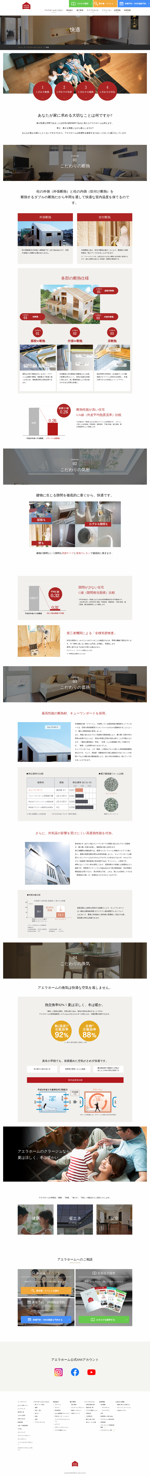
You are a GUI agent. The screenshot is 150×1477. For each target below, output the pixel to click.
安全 (114, 1220)
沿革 (102, 1413)
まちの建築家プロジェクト (62, 1413)
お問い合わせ (21, 1419)
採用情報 (127, 11)
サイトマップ (21, 1432)
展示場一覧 (21, 1412)
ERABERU (58, 1410)
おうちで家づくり (23, 1405)
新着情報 (20, 1422)
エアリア (57, 1424)
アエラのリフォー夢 (108, 1430)
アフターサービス (40, 1422)
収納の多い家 (89, 1407)
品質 (36, 1419)
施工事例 (80, 11)
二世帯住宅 (89, 1416)
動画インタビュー (76, 1410)
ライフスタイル (92, 11)
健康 (36, 1220)
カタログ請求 (82, 4)
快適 (36, 1416)
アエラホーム (105, 1407)
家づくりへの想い (40, 1404)
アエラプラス (105, 1410)
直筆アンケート (75, 1413)
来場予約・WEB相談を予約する (48, 1320)
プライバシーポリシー (24, 1435)
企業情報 (117, 11)
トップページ (22, 1402)
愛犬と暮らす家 (90, 1419)
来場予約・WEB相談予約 (135, 4)
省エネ (75, 1220)
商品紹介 (69, 11)
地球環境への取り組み (107, 1416)
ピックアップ (21, 1408)
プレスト (57, 1407)
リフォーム (106, 11)
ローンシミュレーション (124, 1407)
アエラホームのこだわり (53, 11)
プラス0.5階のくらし (60, 1430)
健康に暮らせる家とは (123, 1404)
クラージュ (58, 1404)
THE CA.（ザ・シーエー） (62, 1416)
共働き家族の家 (90, 1404)
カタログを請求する (105, 1320)
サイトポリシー (22, 1439)
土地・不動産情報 (23, 1425)
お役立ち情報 (120, 1402)
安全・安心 (38, 1410)
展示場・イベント (106, 4)
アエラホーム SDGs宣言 (107, 1419)
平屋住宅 (88, 1413)
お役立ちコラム (121, 1410)
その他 (19, 1429)
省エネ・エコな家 (91, 1422)
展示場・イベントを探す (47, 1291)
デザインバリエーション (61, 1427)
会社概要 (103, 1404)
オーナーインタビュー (77, 1407)
